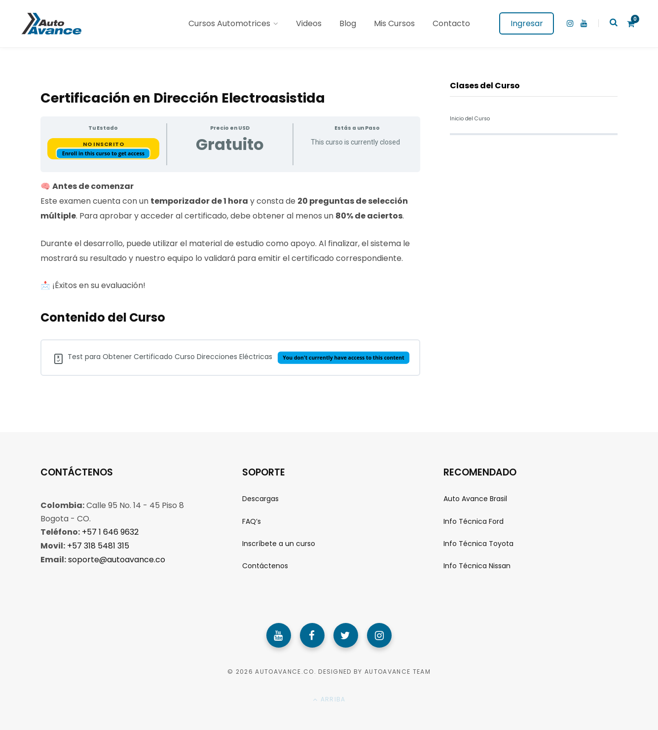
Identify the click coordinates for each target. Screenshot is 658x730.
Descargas (260, 499)
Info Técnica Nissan (477, 566)
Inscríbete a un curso (278, 543)
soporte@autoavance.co (116, 558)
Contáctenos (265, 566)
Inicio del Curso (470, 118)
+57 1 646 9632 (110, 532)
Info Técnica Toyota (478, 543)
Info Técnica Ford (473, 521)
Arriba (329, 699)
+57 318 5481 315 (98, 545)
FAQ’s (251, 521)
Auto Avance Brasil (475, 499)
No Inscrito (103, 144)
